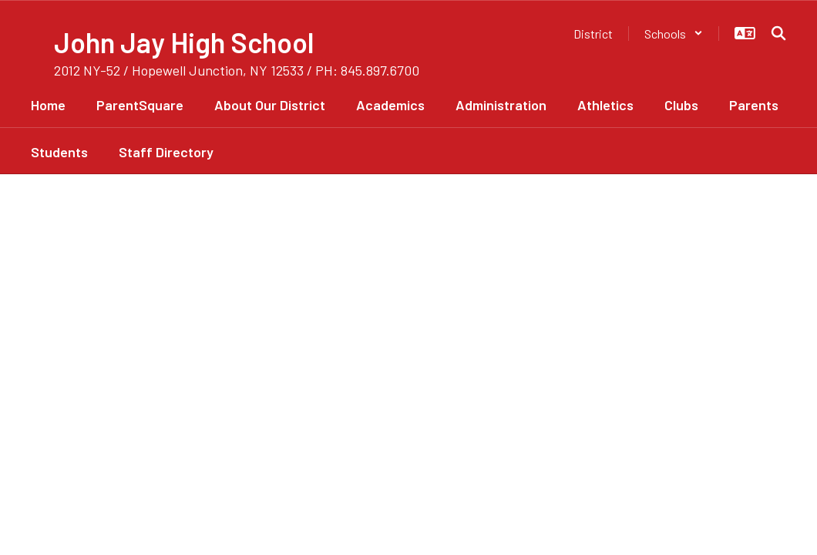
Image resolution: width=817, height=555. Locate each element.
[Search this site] (778, 33)
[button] (673, 33)
